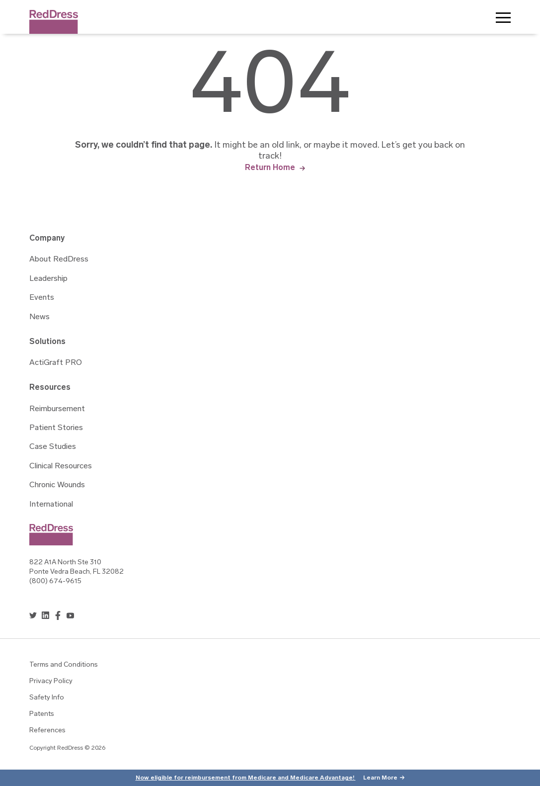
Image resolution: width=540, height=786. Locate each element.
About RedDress (58, 259)
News (39, 317)
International (51, 505)
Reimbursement (57, 409)
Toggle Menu (503, 19)
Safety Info (46, 697)
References (47, 730)
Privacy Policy (51, 681)
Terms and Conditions (63, 665)
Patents (41, 714)
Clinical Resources (60, 466)
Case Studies (52, 447)
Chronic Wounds (57, 485)
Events (41, 298)
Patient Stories (56, 428)
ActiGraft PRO (55, 363)
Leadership (48, 279)
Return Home (270, 167)
